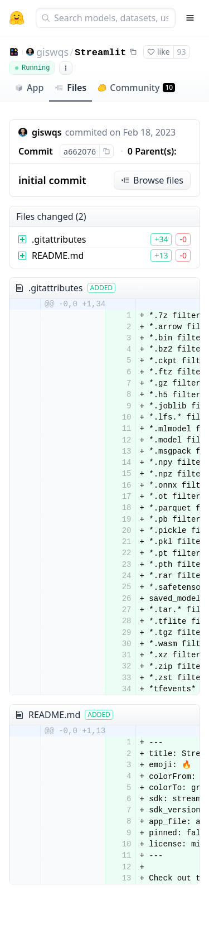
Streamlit (100, 52)
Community (136, 87)
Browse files (152, 180)
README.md (58, 255)
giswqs (52, 52)
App (28, 87)
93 (181, 51)
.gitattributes (59, 239)
